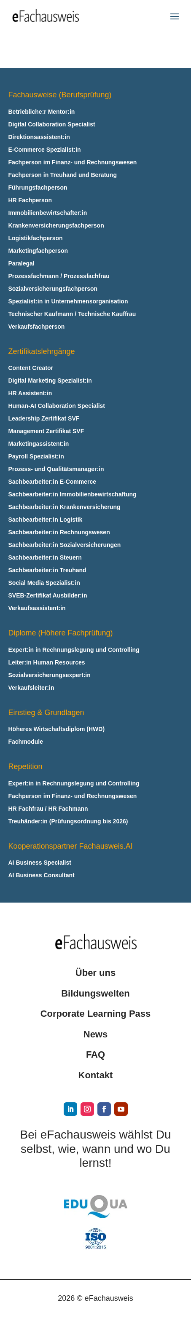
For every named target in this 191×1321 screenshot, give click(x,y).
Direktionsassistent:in (39, 137)
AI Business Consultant (41, 875)
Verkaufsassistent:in (37, 608)
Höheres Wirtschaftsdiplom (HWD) (56, 729)
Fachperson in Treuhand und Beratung (62, 175)
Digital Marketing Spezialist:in (50, 381)
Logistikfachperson (35, 238)
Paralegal (21, 263)
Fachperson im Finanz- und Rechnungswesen (72, 162)
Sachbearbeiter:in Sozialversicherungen (64, 545)
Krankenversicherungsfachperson (56, 225)
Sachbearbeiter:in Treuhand (47, 570)
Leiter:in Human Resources (46, 662)
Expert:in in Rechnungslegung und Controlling (74, 650)
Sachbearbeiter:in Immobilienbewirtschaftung (72, 494)
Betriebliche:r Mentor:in (41, 112)
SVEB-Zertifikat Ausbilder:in (47, 595)
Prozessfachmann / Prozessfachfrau (59, 276)
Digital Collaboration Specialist (51, 124)
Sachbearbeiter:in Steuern (45, 558)
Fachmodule (25, 742)
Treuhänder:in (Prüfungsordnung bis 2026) (68, 821)
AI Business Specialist (39, 863)
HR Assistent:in (30, 393)
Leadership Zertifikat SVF (44, 418)
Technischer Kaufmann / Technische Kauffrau (72, 314)
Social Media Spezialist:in (44, 583)
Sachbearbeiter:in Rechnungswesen (59, 532)
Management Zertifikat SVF (46, 431)
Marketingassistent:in (38, 444)
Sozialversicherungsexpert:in (49, 675)
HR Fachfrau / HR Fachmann (48, 809)
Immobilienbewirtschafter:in (47, 213)
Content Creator (31, 368)
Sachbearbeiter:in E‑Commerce (52, 482)
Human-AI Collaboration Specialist (56, 406)
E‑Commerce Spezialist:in (44, 150)
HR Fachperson (30, 200)
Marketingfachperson (38, 251)
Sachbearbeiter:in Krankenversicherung (64, 507)
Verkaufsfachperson (36, 327)
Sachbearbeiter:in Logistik (45, 520)
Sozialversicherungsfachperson (53, 289)
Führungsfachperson (37, 188)
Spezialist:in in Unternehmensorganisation (68, 301)
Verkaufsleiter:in (31, 688)
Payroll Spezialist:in (36, 456)
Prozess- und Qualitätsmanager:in (56, 469)
